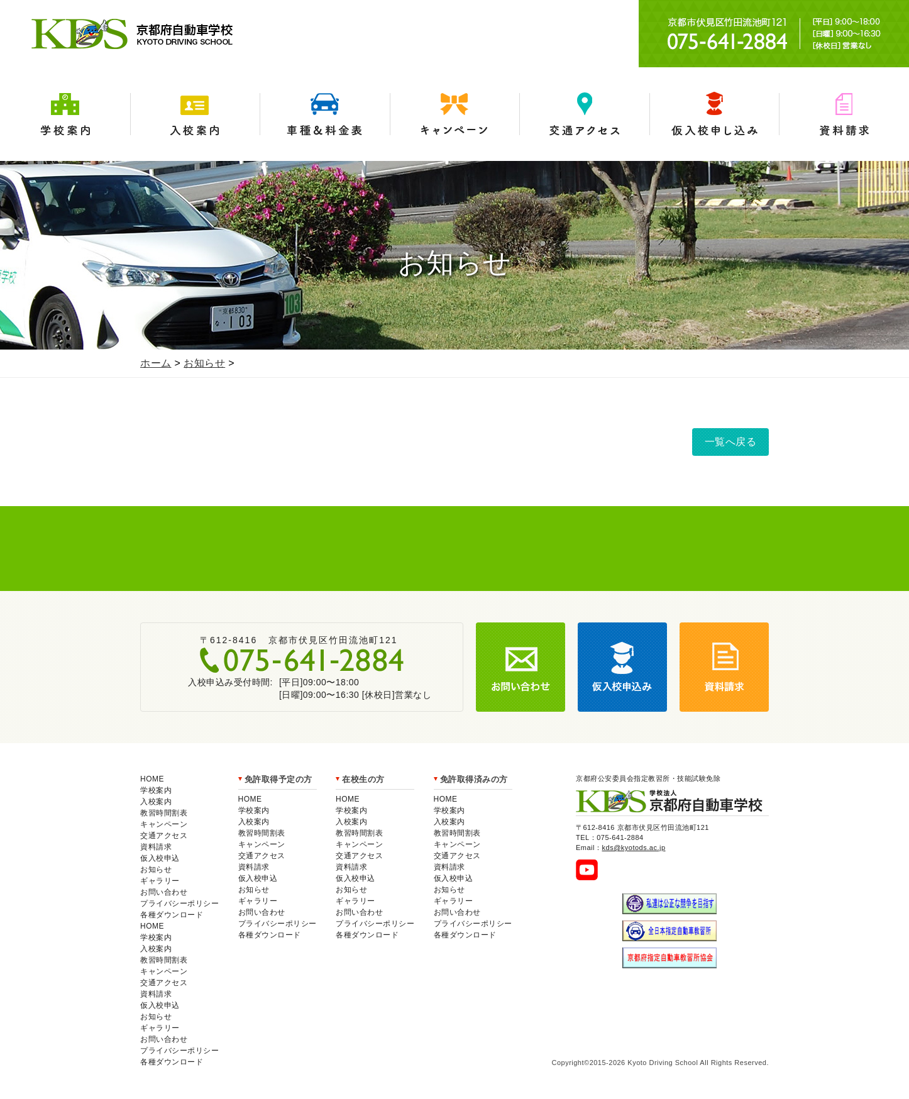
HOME (152, 779)
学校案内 (65, 114)
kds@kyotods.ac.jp (634, 847)
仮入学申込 (714, 114)
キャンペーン (455, 114)
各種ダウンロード (171, 914)
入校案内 (195, 114)
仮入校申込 (160, 858)
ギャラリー (160, 880)
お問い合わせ (163, 892)
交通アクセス (584, 114)
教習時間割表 (163, 813)
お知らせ (204, 363)
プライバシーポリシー (179, 903)
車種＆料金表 (325, 114)
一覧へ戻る (731, 441)
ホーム (156, 363)
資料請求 (844, 114)
